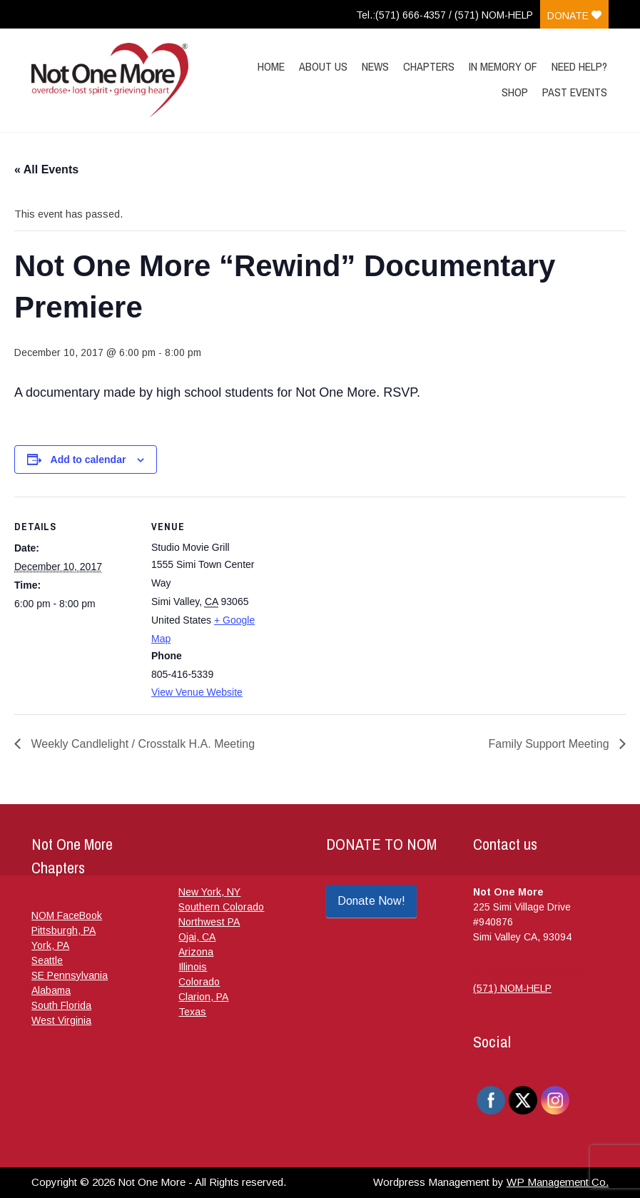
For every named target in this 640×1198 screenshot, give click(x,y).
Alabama (51, 990)
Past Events (574, 92)
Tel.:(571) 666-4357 (401, 15)
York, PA (50, 945)
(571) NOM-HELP (512, 988)
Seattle (47, 960)
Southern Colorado (221, 907)
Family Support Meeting (550, 744)
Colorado (199, 982)
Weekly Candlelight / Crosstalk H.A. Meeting (141, 744)
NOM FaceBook (66, 915)
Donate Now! (371, 901)
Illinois (192, 967)
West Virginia (61, 1020)
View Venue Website (197, 692)
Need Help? (579, 66)
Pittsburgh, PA (63, 930)
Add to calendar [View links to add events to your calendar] (88, 459)
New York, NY (209, 892)
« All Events (46, 169)
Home (271, 66)
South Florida (61, 1005)
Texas (192, 1011)
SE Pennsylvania (69, 975)
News (375, 66)
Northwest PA (209, 922)
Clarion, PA (203, 996)
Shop (515, 92)
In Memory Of (503, 66)
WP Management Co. (558, 1182)
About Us (323, 66)
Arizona (195, 952)
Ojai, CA (196, 937)
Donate (574, 15)
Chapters (428, 66)
